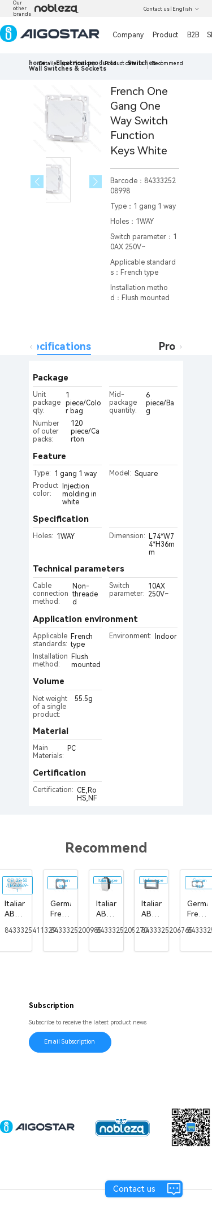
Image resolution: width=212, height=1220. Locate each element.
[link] (67, 68)
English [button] (186, 9)
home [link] (37, 63)
